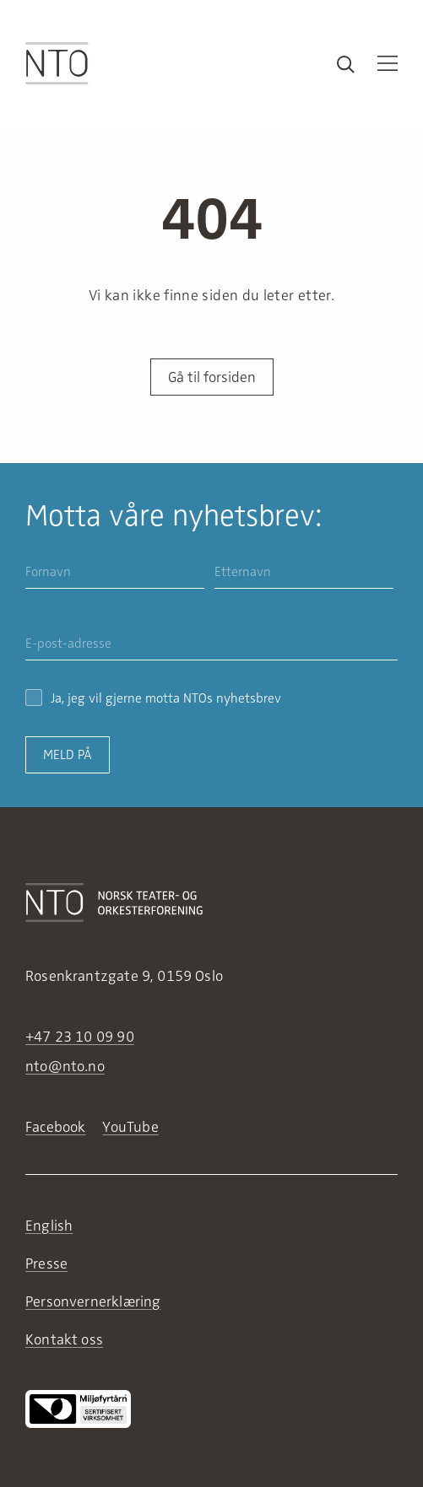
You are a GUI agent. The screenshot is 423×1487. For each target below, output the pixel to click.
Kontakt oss (64, 1339)
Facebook (55, 1127)
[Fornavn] (114, 572)
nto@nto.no (65, 1066)
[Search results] (346, 63)
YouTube (130, 1127)
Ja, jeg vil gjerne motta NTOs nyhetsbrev (153, 698)
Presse (46, 1263)
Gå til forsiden (212, 377)
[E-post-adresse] (211, 644)
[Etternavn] (303, 572)
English (49, 1225)
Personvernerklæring (92, 1301)
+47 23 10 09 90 (79, 1036)
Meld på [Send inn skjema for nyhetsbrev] (67, 754)
